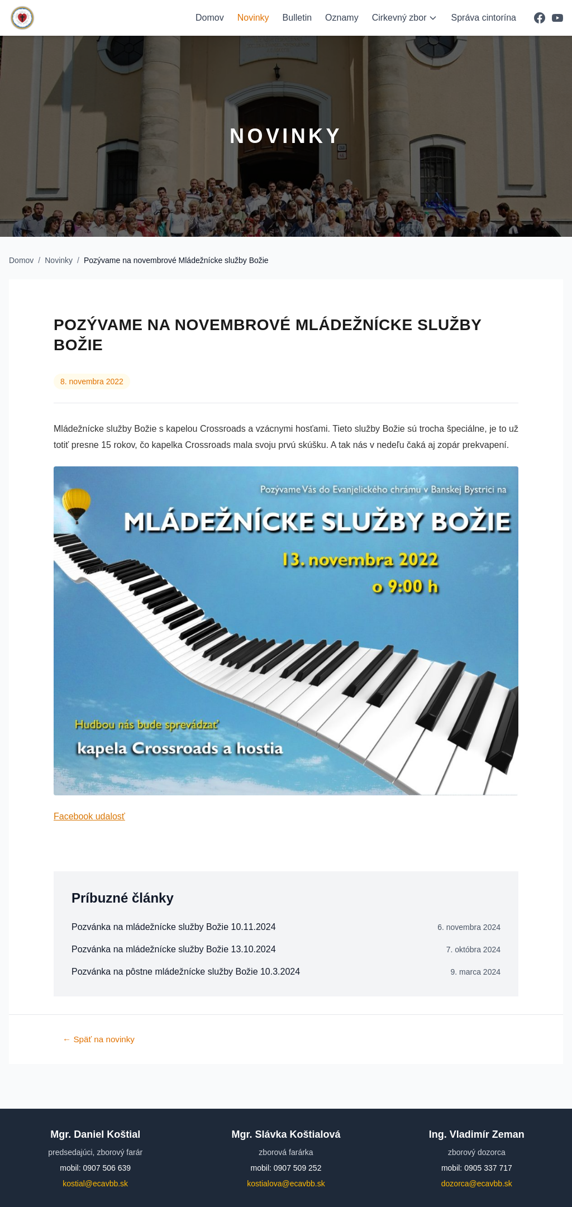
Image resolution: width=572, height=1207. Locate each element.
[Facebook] (539, 17)
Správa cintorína (483, 17)
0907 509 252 (298, 1167)
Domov (210, 17)
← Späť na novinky (99, 1039)
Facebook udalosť (89, 816)
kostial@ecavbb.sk (95, 1183)
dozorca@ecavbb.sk (476, 1183)
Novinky (253, 17)
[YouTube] (557, 17)
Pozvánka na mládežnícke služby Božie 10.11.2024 (174, 927)
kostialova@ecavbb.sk (286, 1183)
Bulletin (297, 17)
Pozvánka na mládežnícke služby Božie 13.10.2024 (174, 949)
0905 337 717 (488, 1167)
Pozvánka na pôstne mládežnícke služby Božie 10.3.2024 (186, 971)
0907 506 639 (107, 1167)
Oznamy (342, 17)
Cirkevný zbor (405, 17)
